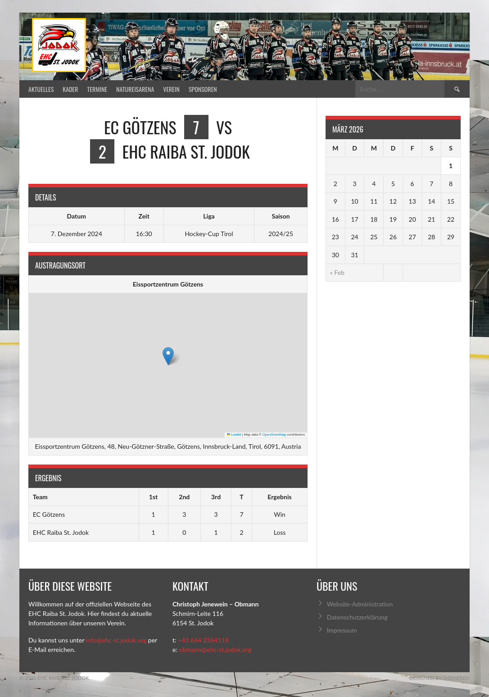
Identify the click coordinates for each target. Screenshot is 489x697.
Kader (70, 89)
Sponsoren (203, 89)
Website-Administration (360, 604)
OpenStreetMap (274, 435)
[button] (168, 356)
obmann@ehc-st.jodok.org (215, 649)
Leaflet (234, 435)
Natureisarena (135, 89)
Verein (171, 89)
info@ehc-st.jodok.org (116, 640)
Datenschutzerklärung (357, 617)
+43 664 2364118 (203, 640)
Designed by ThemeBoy (439, 678)
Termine (97, 89)
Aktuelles (41, 89)
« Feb (337, 272)
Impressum (342, 630)
